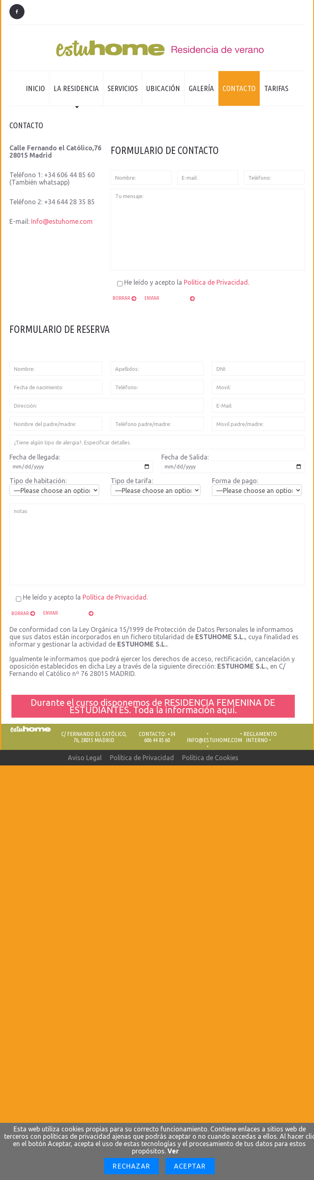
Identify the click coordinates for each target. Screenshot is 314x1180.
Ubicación (163, 88)
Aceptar (190, 1166)
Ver (173, 1151)
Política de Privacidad (216, 282)
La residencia (74, 95)
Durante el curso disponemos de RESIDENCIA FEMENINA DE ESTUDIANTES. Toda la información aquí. (153, 706)
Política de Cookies (210, 757)
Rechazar (131, 1166)
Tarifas (276, 88)
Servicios (122, 88)
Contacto (239, 88)
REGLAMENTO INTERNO (260, 737)
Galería (201, 88)
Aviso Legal (85, 757)
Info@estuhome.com (62, 221)
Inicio (35, 88)
